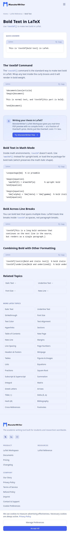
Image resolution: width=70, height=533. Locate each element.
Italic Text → (10, 283)
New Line (9, 339)
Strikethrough (11, 315)
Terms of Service (10, 487)
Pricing (6, 460)
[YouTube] (17, 437)
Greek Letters (11, 388)
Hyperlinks (9, 327)
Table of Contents (12, 333)
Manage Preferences (35, 522)
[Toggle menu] (64, 4)
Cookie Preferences (11, 505)
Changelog (8, 464)
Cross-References (12, 407)
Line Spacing (10, 345)
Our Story (7, 477)
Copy (59, 42)
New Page (41, 333)
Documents (8, 455)
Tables (7, 358)
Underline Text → (45, 283)
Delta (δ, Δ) (42, 395)
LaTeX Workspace (11, 450)
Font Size (41, 315)
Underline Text (43, 309)
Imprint (6, 496)
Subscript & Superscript (15, 376)
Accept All (35, 528)
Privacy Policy (9, 482)
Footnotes (41, 407)
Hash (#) (8, 401)
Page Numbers (43, 345)
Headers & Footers (13, 352)
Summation (42, 376)
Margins (41, 339)
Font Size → (10, 290)
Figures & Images (45, 358)
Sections (41, 327)
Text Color (9, 321)
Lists (7, 364)
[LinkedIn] (11, 437)
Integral (8, 382)
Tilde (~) (8, 395)
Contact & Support (11, 501)
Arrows (40, 388)
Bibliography (42, 401)
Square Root (42, 370)
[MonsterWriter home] (14, 4)
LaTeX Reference (16, 14)
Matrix (40, 382)
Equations (41, 364)
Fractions (9, 370)
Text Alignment (44, 321)
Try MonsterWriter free (26, 134)
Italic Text (9, 309)
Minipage (41, 352)
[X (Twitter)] (5, 437)
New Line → (43, 290)
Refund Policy (9, 492)
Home (5, 14)
